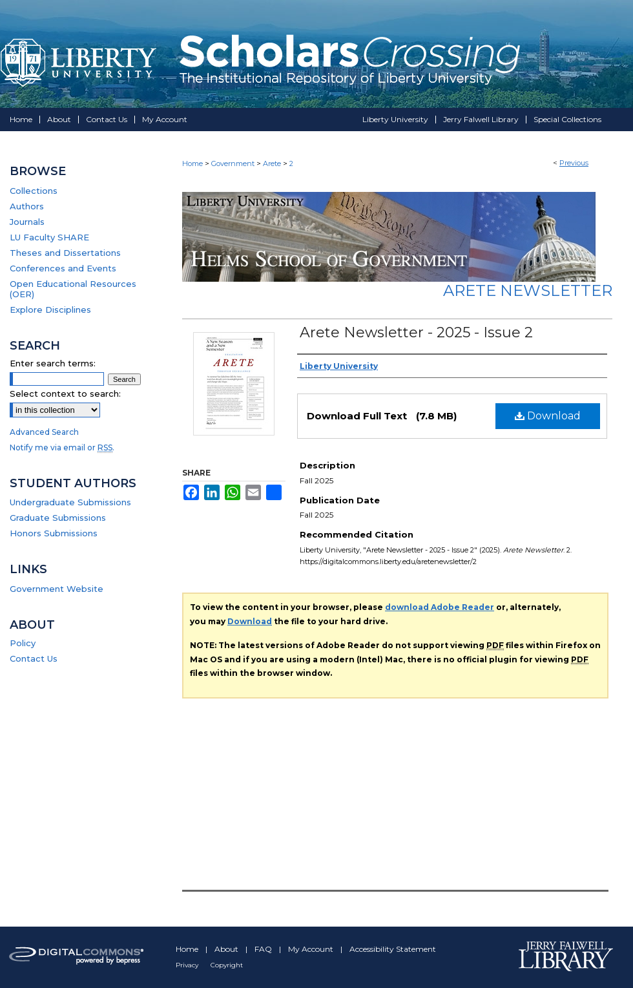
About (227, 949)
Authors (27, 206)
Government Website (56, 588)
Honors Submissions (54, 533)
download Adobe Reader (439, 607)
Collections (33, 190)
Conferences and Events (63, 268)
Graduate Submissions (58, 517)
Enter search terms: (53, 363)
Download (548, 416)
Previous (573, 162)
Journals (27, 221)
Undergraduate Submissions (70, 502)
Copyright (227, 965)
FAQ (264, 949)
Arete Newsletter (527, 290)
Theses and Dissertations (65, 252)
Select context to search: (65, 393)
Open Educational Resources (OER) (73, 289)
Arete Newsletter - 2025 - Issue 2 (416, 332)
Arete (272, 163)
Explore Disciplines (50, 309)
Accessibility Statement (392, 949)
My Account (311, 949)
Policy (23, 643)
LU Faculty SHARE (49, 237)
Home (192, 163)
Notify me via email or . (62, 447)
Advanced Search (44, 432)
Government (232, 163)
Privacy (188, 965)
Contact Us (33, 658)
